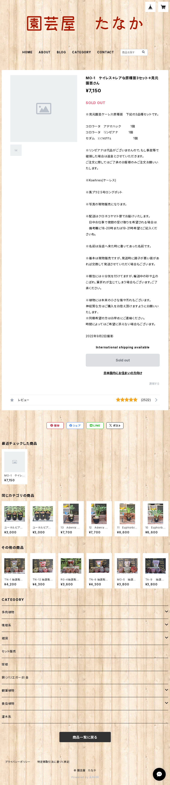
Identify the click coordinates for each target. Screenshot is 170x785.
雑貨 (5, 638)
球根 (5, 664)
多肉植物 (8, 612)
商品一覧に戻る (85, 737)
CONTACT (105, 52)
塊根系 (6, 625)
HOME (27, 52)
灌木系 (6, 716)
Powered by (85, 777)
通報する (154, 383)
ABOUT (45, 52)
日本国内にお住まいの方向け (123, 373)
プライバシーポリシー (17, 761)
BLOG (61, 52)
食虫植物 (8, 703)
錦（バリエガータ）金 (15, 677)
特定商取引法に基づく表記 (53, 761)
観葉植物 (8, 690)
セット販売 (9, 651)
